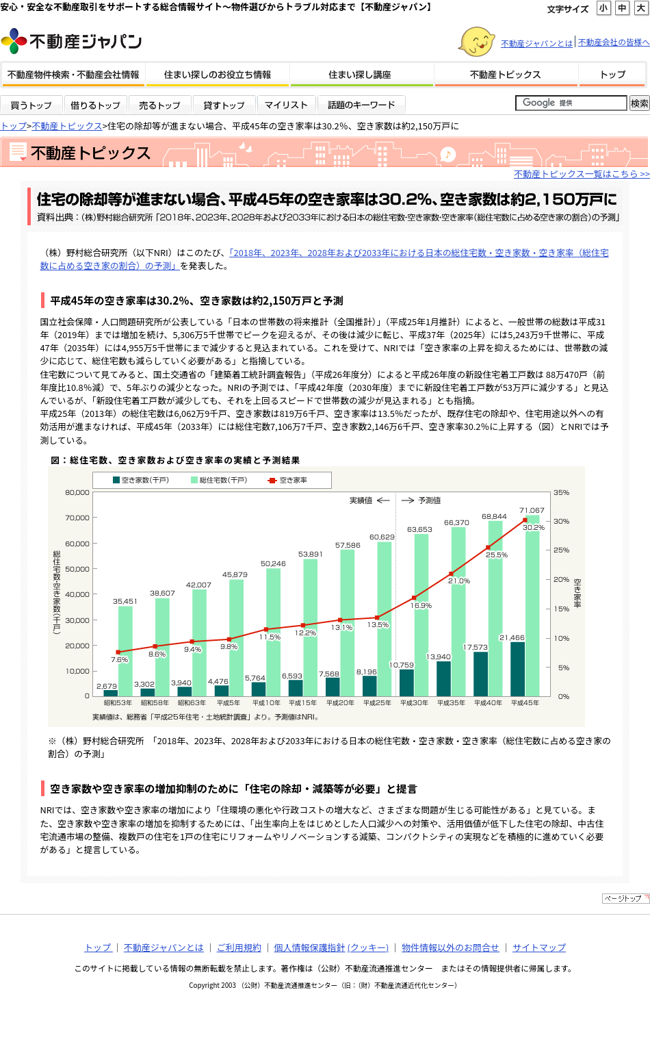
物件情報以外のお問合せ (450, 947)
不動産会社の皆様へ (614, 41)
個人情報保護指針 (310, 947)
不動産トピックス (67, 125)
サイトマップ (539, 947)
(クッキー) (368, 947)
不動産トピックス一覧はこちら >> (582, 173)
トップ (13, 125)
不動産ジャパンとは (537, 43)
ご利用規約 (239, 947)
